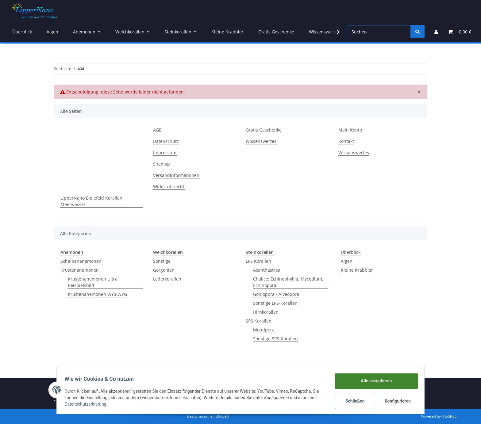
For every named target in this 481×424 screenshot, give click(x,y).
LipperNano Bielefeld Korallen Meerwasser (91, 201)
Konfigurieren (396, 401)
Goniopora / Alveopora (276, 294)
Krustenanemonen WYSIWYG (97, 294)
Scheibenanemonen (81, 261)
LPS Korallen (258, 261)
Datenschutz (166, 141)
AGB (157, 130)
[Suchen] (379, 31)
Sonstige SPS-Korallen (275, 339)
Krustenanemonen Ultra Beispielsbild (92, 282)
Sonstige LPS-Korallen (275, 303)
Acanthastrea (266, 270)
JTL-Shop (449, 416)
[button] (436, 31)
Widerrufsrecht (168, 186)
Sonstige (162, 261)
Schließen (353, 401)
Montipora (264, 330)
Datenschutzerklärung (87, 404)
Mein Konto (350, 130)
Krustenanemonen (79, 270)
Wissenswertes (324, 32)
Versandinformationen (176, 175)
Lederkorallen (167, 279)
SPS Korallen (258, 321)
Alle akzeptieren (374, 380)
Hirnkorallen (266, 312)
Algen (346, 261)
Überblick (350, 252)
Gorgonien (164, 270)
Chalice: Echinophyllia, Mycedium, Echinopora (288, 282)
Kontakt (346, 141)
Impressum (164, 152)
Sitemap (161, 164)
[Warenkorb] (459, 31)
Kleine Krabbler (357, 270)
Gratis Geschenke (276, 32)
